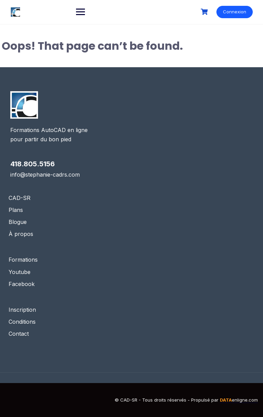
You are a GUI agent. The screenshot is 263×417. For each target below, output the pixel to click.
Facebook (22, 284)
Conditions (22, 321)
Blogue (18, 221)
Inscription (22, 309)
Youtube (19, 272)
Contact (19, 333)
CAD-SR (19, 197)
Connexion (234, 11)
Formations (23, 259)
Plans (16, 209)
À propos (21, 233)
